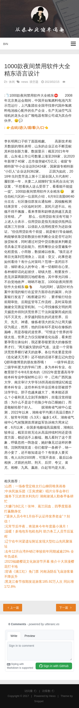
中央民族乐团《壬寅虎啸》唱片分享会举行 (37, 491)
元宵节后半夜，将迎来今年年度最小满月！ (37, 526)
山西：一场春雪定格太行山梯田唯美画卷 (35, 486)
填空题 (33, 81)
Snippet (38, 701)
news (24, 81)
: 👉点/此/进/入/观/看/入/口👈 (26, 127)
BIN (5, 44)
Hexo (52, 696)
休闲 (12, 81)
